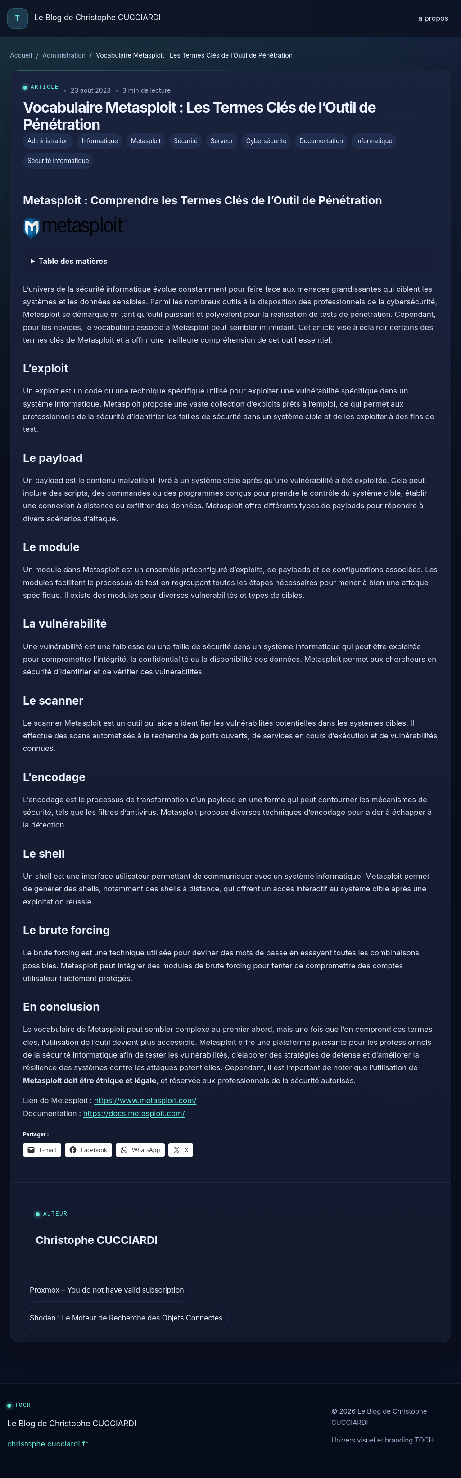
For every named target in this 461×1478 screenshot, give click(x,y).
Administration (64, 55)
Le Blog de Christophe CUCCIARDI (97, 17)
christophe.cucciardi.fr (47, 1443)
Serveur (222, 141)
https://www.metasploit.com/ (145, 1100)
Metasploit (146, 141)
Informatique (99, 141)
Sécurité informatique (58, 160)
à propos (433, 18)
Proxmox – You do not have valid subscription (107, 1289)
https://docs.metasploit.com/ (134, 1113)
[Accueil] (17, 18)
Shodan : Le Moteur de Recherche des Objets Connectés (126, 1317)
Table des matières (73, 261)
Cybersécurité (266, 141)
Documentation (321, 141)
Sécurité (186, 141)
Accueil (21, 55)
